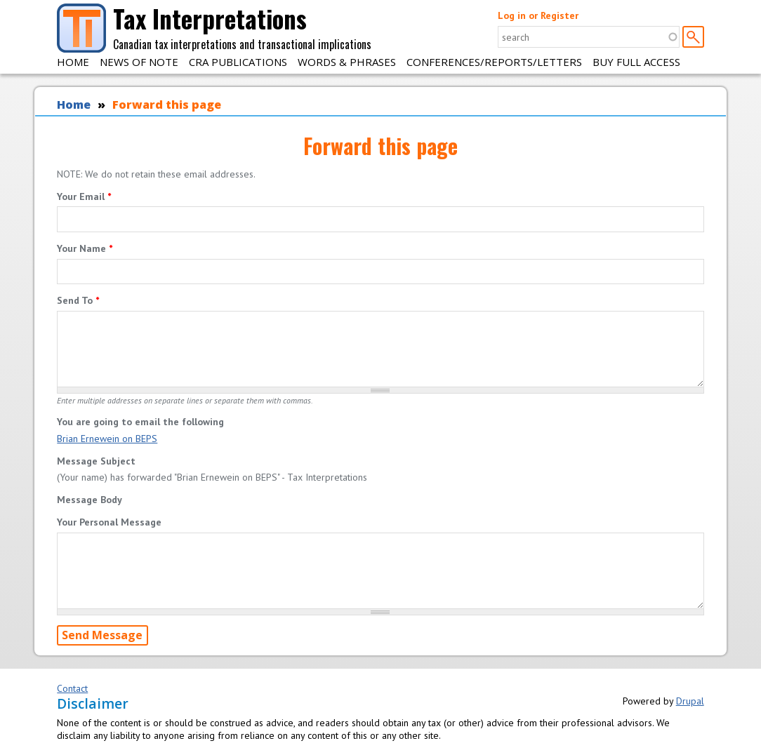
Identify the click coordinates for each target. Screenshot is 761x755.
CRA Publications (238, 62)
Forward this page (166, 104)
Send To (78, 300)
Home (73, 62)
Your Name (84, 248)
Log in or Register (538, 15)
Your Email (84, 196)
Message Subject (96, 461)
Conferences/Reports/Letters (494, 62)
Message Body (89, 499)
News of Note (139, 62)
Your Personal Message (109, 522)
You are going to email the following (140, 421)
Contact (72, 688)
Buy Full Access (636, 62)
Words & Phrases (347, 62)
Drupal (690, 701)
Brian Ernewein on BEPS (107, 438)
